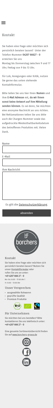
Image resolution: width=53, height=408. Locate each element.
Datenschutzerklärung (33, 204)
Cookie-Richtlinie (10, 396)
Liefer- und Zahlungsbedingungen (17, 384)
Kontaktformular (20, 269)
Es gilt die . (27, 204)
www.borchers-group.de (24, 334)
